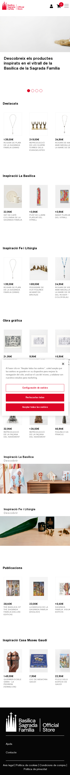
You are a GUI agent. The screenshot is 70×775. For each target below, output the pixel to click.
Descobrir (11, 460)
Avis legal (8, 765)
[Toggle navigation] (66, 5)
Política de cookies (27, 765)
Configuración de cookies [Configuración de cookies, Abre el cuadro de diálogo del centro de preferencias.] (35, 387)
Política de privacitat (35, 769)
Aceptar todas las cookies (35, 407)
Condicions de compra (53, 765)
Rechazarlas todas (35, 397)
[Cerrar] (63, 364)
